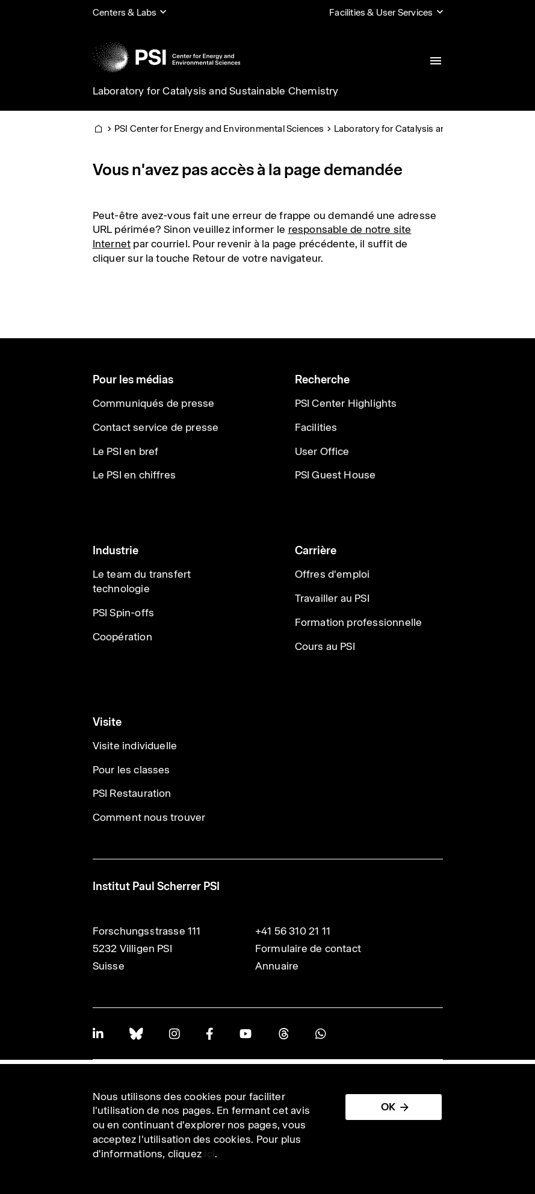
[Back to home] (166, 57)
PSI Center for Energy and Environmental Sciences (219, 128)
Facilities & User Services (381, 12)
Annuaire (277, 966)
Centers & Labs (125, 12)
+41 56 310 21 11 (292, 931)
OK (388, 1107)
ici (209, 1154)
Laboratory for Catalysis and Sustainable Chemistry (216, 91)
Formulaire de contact (308, 948)
